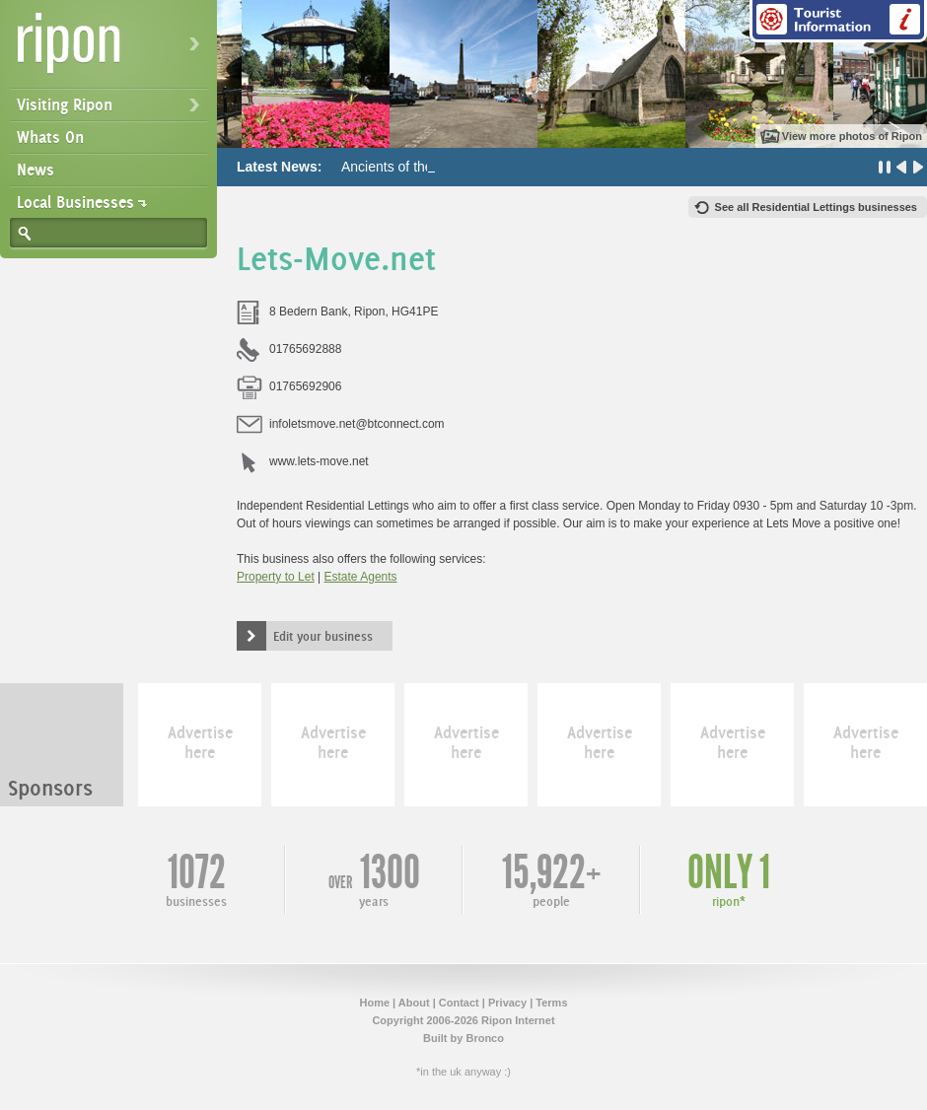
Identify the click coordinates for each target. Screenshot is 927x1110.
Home (374, 1002)
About (414, 1002)
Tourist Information (838, 21)
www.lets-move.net (319, 461)
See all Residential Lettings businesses (816, 207)
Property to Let (276, 577)
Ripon (112, 50)
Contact (459, 1002)
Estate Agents (360, 577)
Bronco (484, 1038)
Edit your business (323, 636)
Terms (551, 1002)
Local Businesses (75, 202)
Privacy (507, 1002)
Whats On (50, 137)
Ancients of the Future (408, 166)
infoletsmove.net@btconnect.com (357, 424)
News (35, 169)
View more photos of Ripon (852, 136)
